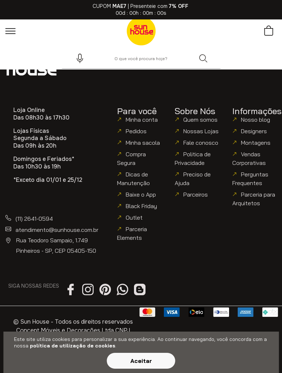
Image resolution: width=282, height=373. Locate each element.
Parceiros (195, 194)
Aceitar (141, 360)
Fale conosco (200, 142)
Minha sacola (143, 142)
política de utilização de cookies (72, 345)
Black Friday (141, 206)
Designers (254, 131)
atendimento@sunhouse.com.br (56, 229)
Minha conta (142, 119)
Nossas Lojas (201, 131)
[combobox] (141, 58)
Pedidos (136, 131)
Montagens (255, 142)
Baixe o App (141, 194)
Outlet (134, 217)
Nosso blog (255, 119)
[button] (76, 58)
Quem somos (200, 119)
